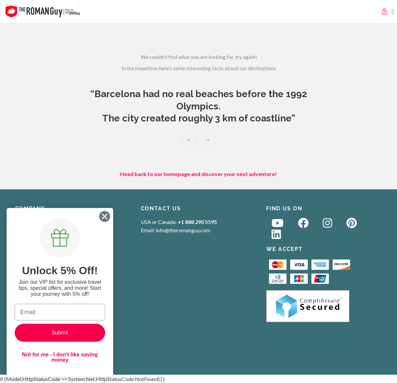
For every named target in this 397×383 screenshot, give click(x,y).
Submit (60, 332)
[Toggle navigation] (392, 11)
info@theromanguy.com (183, 230)
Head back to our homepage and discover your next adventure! (198, 174)
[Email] (60, 312)
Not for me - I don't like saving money (60, 357)
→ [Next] (207, 139)
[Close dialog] (104, 216)
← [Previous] (189, 139)
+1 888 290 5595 (197, 222)
